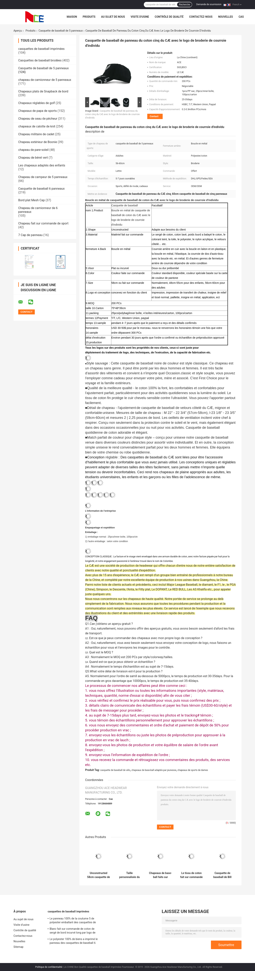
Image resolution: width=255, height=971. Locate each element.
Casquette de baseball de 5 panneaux (61, 30)
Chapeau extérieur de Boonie (37, 142)
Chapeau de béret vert (33, 157)
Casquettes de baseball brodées (40, 60)
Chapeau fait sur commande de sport (43, 223)
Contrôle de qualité (169, 16)
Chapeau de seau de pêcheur (37, 118)
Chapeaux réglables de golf (36, 103)
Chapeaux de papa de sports (37, 111)
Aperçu (17, 30)
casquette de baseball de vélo (115, 770)
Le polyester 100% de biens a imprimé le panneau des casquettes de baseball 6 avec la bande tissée (74, 942)
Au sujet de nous (113, 16)
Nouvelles (225, 16)
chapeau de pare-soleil (33, 150)
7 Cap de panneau (30, 235)
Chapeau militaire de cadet (36, 134)
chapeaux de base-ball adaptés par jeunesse (153, 770)
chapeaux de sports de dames (192, 770)
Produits (89, 16)
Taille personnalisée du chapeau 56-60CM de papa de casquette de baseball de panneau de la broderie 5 (130, 875)
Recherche (184, 4)
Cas (241, 16)
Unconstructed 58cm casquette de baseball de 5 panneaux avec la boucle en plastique (98, 875)
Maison (72, 16)
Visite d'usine (140, 16)
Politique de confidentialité (48, 967)
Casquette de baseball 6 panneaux (41, 188)
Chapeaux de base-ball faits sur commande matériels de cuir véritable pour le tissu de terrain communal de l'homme (160, 875)
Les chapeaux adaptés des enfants (41, 165)
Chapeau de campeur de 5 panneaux (42, 177)
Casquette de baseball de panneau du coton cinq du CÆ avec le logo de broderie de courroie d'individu (112, 114)
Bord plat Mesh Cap (31, 200)
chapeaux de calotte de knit (36, 126)
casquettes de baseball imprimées (41, 49)
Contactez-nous (201, 16)
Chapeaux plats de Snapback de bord (43, 91)
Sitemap (18, 946)
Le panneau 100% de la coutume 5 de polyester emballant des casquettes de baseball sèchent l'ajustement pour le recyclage (73, 921)
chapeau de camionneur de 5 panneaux (44, 80)
